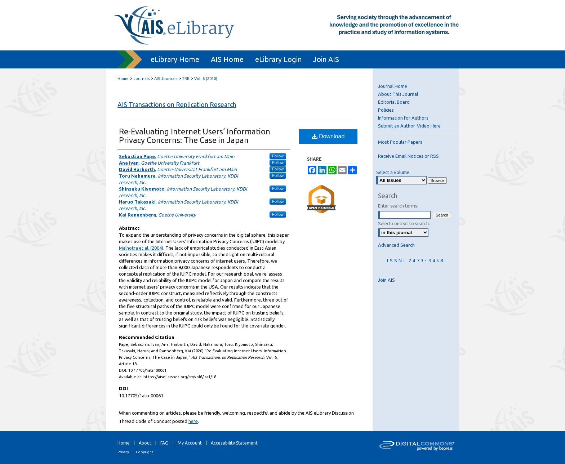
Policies (386, 109)
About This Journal (398, 94)
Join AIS (386, 279)
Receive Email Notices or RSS (408, 156)
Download (328, 136)
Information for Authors (403, 117)
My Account (190, 443)
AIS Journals (165, 78)
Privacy (123, 452)
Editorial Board (394, 101)
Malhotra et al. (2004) (141, 247)
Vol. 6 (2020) (205, 78)
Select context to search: (404, 223)
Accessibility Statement (234, 443)
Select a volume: (393, 172)
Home (123, 78)
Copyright (144, 452)
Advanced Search (396, 244)
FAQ (164, 443)
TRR (186, 78)
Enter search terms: (398, 205)
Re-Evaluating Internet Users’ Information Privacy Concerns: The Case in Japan (194, 135)
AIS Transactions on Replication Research (176, 104)
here (193, 421)
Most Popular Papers (400, 141)
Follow (278, 156)
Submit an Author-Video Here (409, 125)
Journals (141, 78)
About (145, 443)
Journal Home (392, 86)
